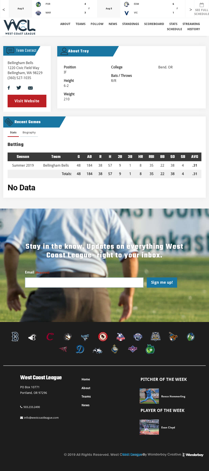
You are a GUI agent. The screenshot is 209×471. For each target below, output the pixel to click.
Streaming (191, 24)
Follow (97, 24)
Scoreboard (154, 24)
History (193, 29)
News (113, 24)
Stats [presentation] (13, 132)
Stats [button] (173, 24)
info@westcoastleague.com (39, 417)
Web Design (132, 454)
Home (86, 379)
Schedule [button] (174, 29)
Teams (86, 396)
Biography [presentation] (29, 132)
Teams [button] (80, 24)
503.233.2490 (30, 407)
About (65, 24)
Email (37, 272)
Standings (130, 24)
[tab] (13, 133)
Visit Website (27, 101)
